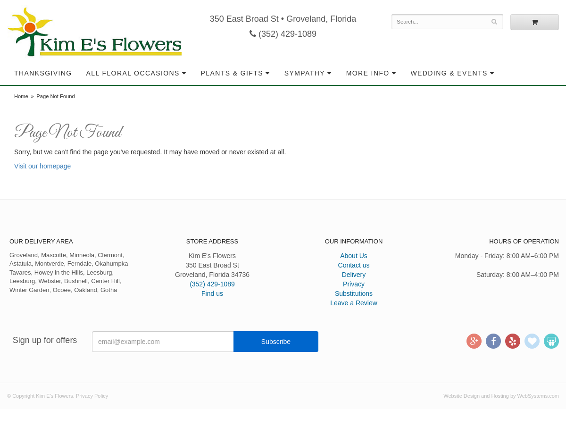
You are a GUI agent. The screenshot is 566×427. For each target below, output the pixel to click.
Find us (212, 293)
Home (21, 96)
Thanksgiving (43, 73)
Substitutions (354, 293)
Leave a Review (353, 303)
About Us (353, 256)
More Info (368, 73)
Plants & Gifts (232, 73)
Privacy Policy (92, 396)
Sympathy (304, 73)
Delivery (354, 274)
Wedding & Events (448, 73)
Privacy (354, 284)
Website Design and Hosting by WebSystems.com (501, 396)
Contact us (354, 265)
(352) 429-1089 (283, 34)
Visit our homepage (42, 166)
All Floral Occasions (133, 73)
